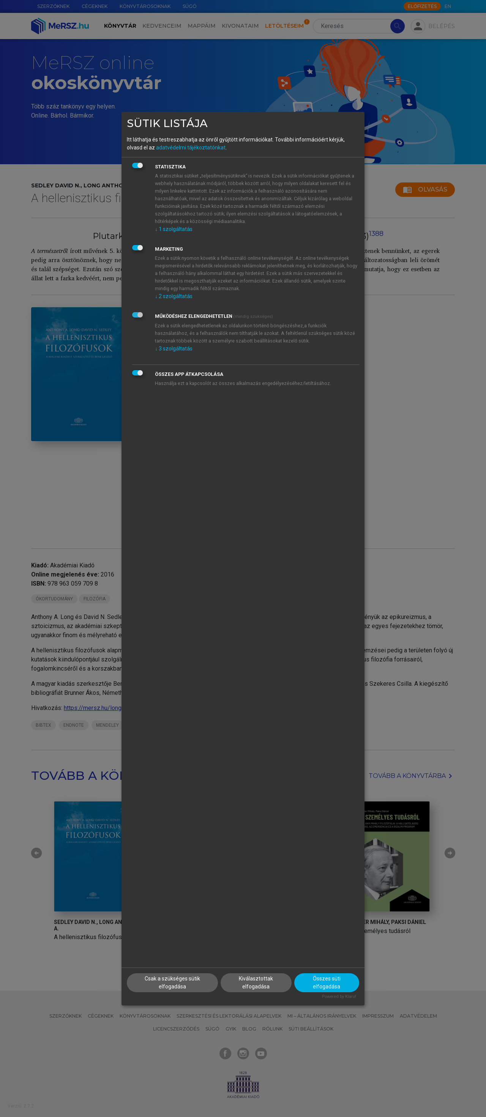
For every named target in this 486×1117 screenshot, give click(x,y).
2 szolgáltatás (174, 296)
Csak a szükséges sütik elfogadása (172, 983)
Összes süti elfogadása (327, 983)
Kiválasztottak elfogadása (256, 983)
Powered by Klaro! (339, 996)
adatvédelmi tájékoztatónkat (191, 148)
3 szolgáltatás (174, 349)
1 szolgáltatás (174, 229)
